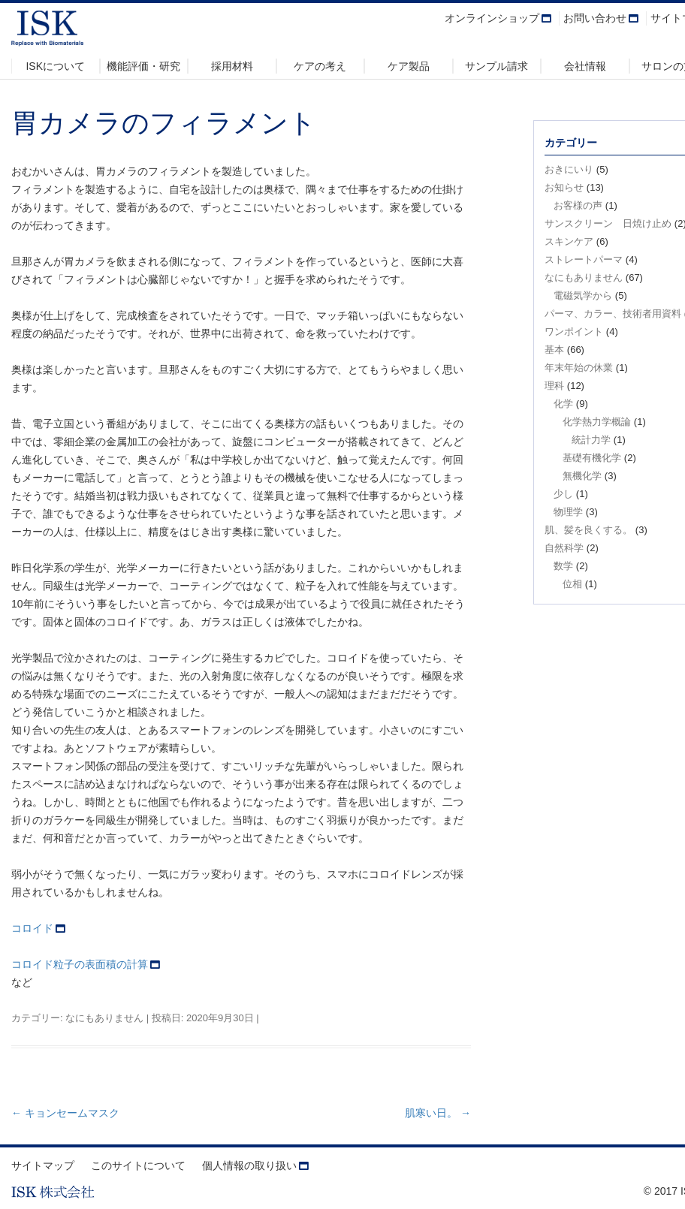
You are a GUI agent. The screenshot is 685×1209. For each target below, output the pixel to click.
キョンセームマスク (65, 1113)
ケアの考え (320, 66)
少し (563, 493)
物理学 (568, 511)
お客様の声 (578, 205)
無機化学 (582, 475)
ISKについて (55, 66)
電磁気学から (583, 295)
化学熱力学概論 (597, 421)
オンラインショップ (492, 18)
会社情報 (585, 66)
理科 (554, 385)
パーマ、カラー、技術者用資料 (613, 313)
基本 (554, 349)
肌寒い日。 (438, 1113)
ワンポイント (574, 331)
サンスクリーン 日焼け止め (608, 223)
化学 (563, 403)
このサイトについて (138, 1165)
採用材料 (232, 66)
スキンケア (569, 241)
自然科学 (564, 547)
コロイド (32, 928)
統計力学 (591, 439)
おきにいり (569, 169)
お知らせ (564, 187)
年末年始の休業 (579, 367)
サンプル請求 (496, 66)
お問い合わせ (594, 18)
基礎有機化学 (592, 457)
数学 (563, 565)
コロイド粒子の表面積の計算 (79, 964)
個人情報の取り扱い (249, 1165)
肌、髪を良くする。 (588, 529)
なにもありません (104, 1018)
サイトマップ (42, 1165)
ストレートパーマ (584, 259)
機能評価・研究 (143, 66)
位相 (572, 583)
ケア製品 (409, 66)
